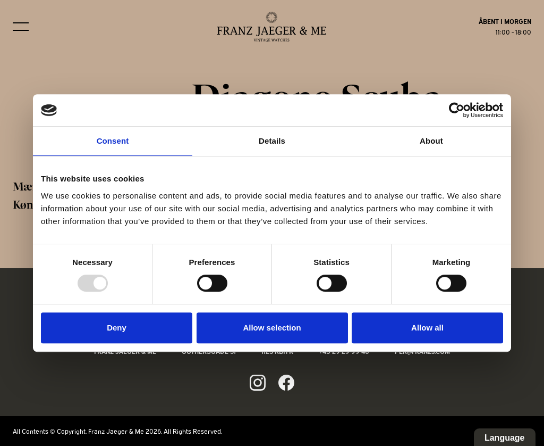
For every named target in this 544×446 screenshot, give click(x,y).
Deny (116, 327)
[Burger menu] (21, 26)
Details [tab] (272, 140)
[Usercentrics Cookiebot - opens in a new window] (456, 110)
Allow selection (272, 327)
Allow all (427, 327)
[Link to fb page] (286, 383)
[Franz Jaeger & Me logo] (271, 27)
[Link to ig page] (258, 383)
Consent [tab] (113, 140)
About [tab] (431, 140)
